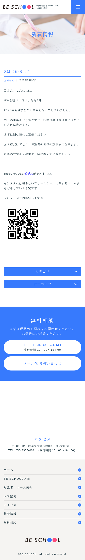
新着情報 (10, 513)
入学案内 (10, 496)
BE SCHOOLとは (17, 478)
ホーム (8, 469)
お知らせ (9, 80)
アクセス (10, 505)
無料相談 (10, 522)
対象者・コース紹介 (18, 487)
